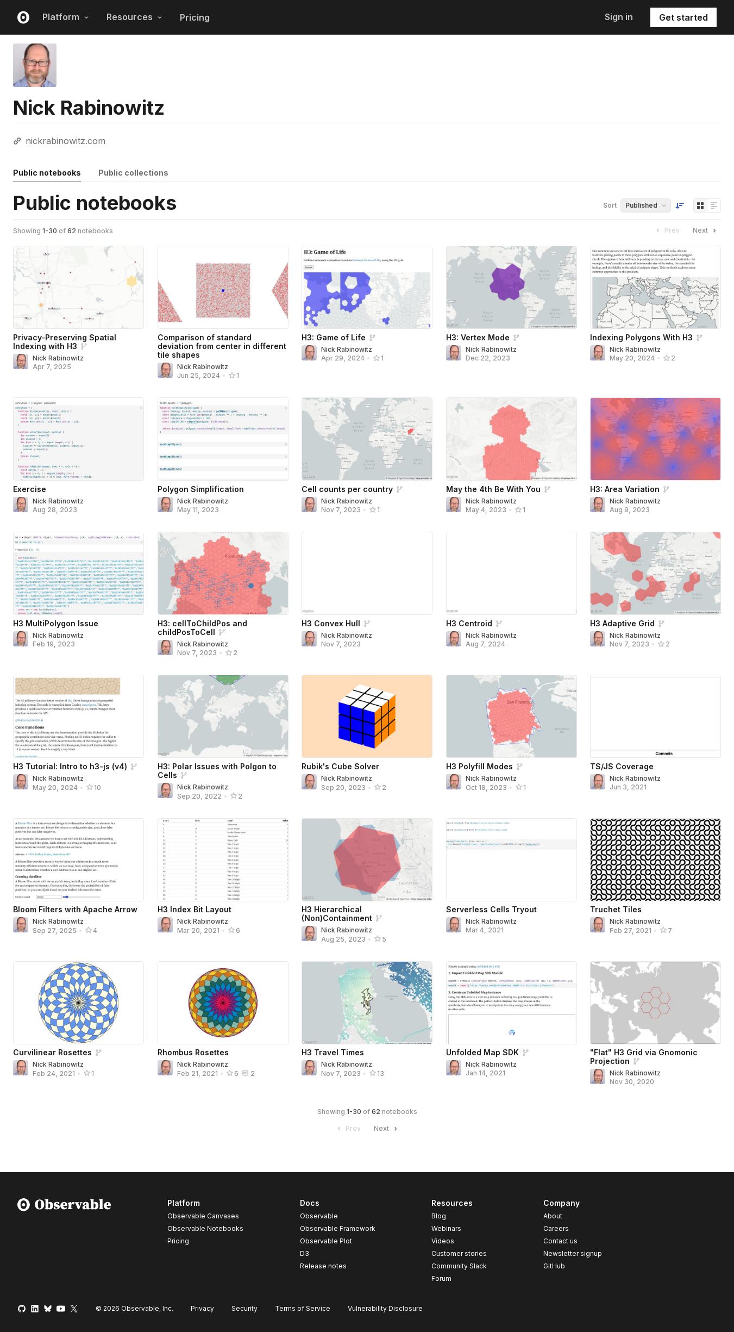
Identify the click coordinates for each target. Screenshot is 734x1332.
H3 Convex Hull (331, 623)
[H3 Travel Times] (367, 1002)
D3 (304, 1253)
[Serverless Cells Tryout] (511, 859)
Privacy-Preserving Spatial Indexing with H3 (64, 342)
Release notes (323, 1266)
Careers (556, 1228)
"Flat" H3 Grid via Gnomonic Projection (644, 1057)
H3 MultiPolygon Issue (55, 623)
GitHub (554, 1266)
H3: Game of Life (334, 337)
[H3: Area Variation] (655, 439)
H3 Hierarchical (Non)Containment (337, 914)
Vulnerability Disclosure (385, 1308)
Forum (441, 1278)
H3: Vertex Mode (478, 337)
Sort (610, 205)
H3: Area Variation (625, 489)
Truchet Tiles (616, 909)
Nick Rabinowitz (58, 358)
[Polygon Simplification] (223, 439)
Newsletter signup (572, 1254)
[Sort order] (679, 205)
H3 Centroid (469, 623)
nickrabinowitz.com (65, 140)
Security (244, 1308)
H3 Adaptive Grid (622, 623)
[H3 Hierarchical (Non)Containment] (367, 859)
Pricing (195, 17)
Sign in (619, 16)
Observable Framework (337, 1228)
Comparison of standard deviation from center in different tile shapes (222, 346)
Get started (683, 17)
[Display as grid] (700, 205)
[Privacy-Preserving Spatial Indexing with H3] (78, 287)
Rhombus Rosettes (193, 1052)
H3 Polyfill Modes (479, 766)
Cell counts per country (347, 489)
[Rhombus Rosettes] (223, 1002)
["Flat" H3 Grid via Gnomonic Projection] (655, 1002)
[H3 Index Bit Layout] (223, 859)
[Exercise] (78, 439)
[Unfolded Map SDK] (511, 1002)
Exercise (29, 489)
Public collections (133, 172)
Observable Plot (326, 1241)
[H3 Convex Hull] (367, 573)
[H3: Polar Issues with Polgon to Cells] (223, 716)
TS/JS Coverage (622, 766)
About (552, 1216)
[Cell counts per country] (367, 439)
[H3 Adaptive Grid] (655, 573)
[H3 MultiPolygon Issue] (78, 573)
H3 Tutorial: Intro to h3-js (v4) (70, 766)
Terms (302, 1308)
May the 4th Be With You (493, 489)
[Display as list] (713, 205)
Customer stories (459, 1253)
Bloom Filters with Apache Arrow (75, 909)
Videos (442, 1241)
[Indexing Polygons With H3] (655, 287)
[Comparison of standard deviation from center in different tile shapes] (223, 287)
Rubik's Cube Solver (340, 766)
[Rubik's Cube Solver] (367, 716)
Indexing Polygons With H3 (641, 337)
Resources (134, 16)
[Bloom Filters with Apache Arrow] (78, 859)
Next (706, 230)
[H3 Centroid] (511, 573)
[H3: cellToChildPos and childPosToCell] (223, 573)
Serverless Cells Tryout (491, 909)
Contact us (560, 1241)
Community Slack (459, 1266)
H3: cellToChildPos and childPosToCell (202, 628)
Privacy (202, 1308)
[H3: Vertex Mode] (511, 287)
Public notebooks (47, 172)
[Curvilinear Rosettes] (78, 1002)
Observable (319, 1216)
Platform (65, 16)
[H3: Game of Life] (367, 287)
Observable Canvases (203, 1216)
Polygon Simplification (201, 489)
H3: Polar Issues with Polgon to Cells (217, 771)
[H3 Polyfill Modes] (511, 716)
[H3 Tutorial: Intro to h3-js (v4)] (78, 716)
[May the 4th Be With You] (511, 439)
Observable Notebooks (205, 1228)
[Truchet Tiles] (655, 859)
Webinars (446, 1228)
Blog (438, 1216)
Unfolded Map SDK (482, 1052)
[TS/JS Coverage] (655, 716)
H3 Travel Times (333, 1052)
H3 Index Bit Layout (194, 909)
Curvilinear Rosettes (52, 1052)
